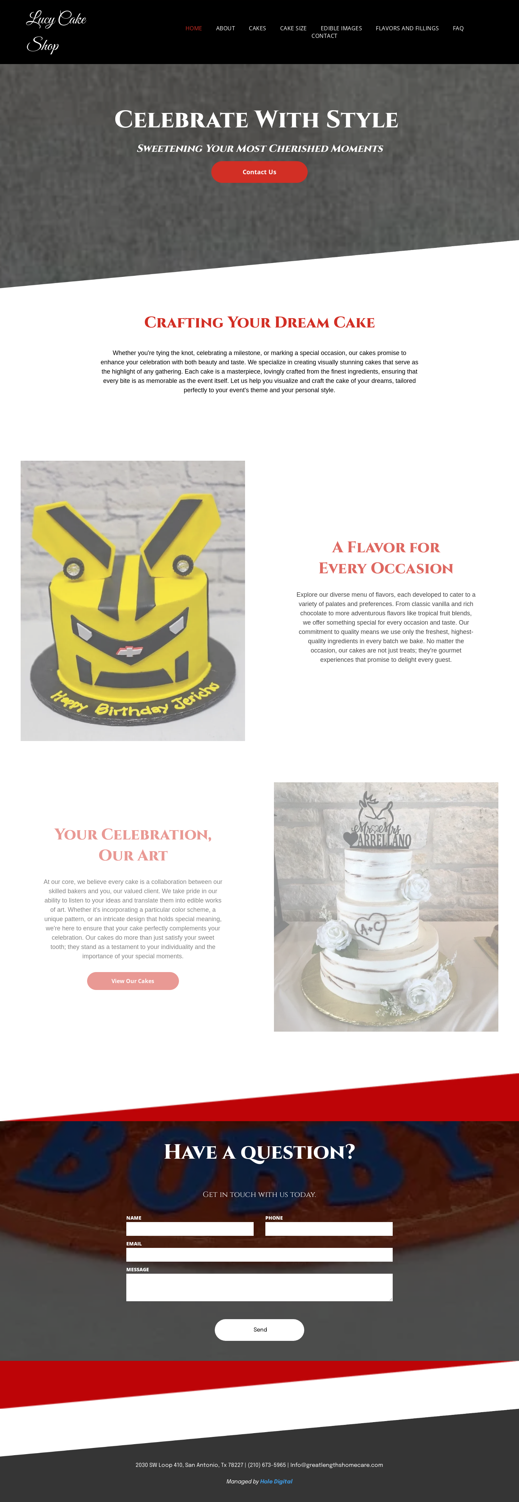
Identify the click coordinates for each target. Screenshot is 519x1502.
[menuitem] (194, 28)
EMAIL (134, 1243)
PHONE (274, 1217)
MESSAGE (137, 1269)
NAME (133, 1217)
